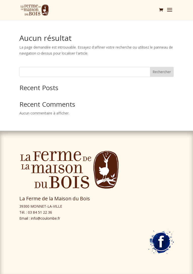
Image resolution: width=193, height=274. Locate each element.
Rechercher (162, 71)
